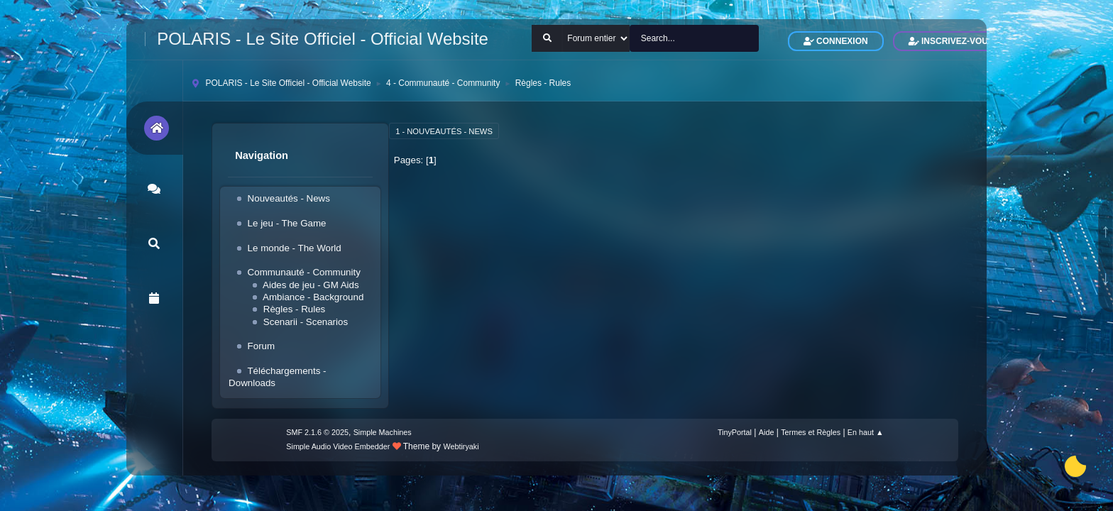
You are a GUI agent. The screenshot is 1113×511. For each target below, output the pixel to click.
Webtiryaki (460, 446)
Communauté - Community (304, 272)
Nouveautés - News (289, 198)
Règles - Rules (294, 309)
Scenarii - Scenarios (305, 322)
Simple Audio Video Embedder (338, 446)
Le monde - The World (294, 248)
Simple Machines (382, 432)
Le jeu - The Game (287, 223)
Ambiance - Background (313, 297)
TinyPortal (735, 432)
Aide (766, 432)
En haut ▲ (866, 432)
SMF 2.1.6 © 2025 (317, 432)
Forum (261, 346)
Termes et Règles (810, 432)
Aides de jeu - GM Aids (311, 285)
